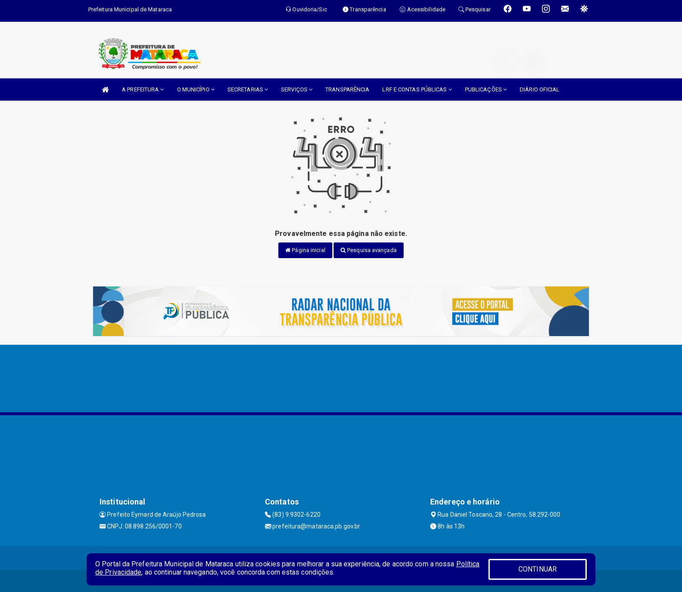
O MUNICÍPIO (195, 89)
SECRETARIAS (247, 89)
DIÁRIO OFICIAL (539, 89)
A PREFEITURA (143, 89)
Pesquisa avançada (369, 250)
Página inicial (305, 250)
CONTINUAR (537, 569)
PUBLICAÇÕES (486, 89)
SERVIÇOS (296, 89)
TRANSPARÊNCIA (347, 89)
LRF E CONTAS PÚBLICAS (416, 89)
